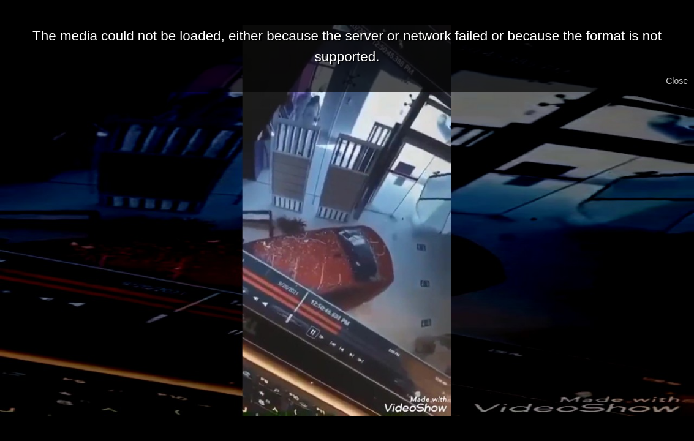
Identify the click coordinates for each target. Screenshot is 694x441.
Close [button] (677, 81)
